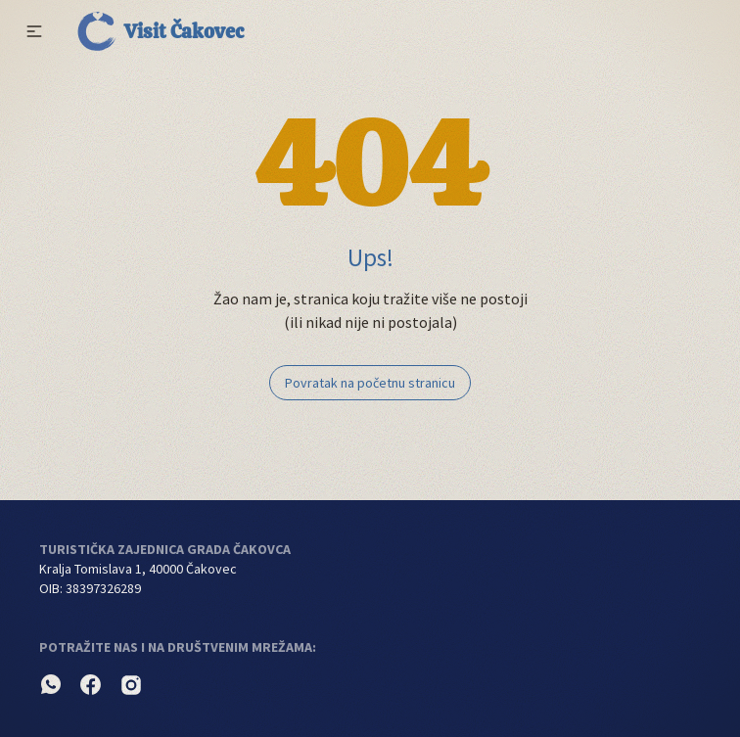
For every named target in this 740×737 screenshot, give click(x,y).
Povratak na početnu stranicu (370, 383)
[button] (34, 31)
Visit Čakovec (160, 31)
